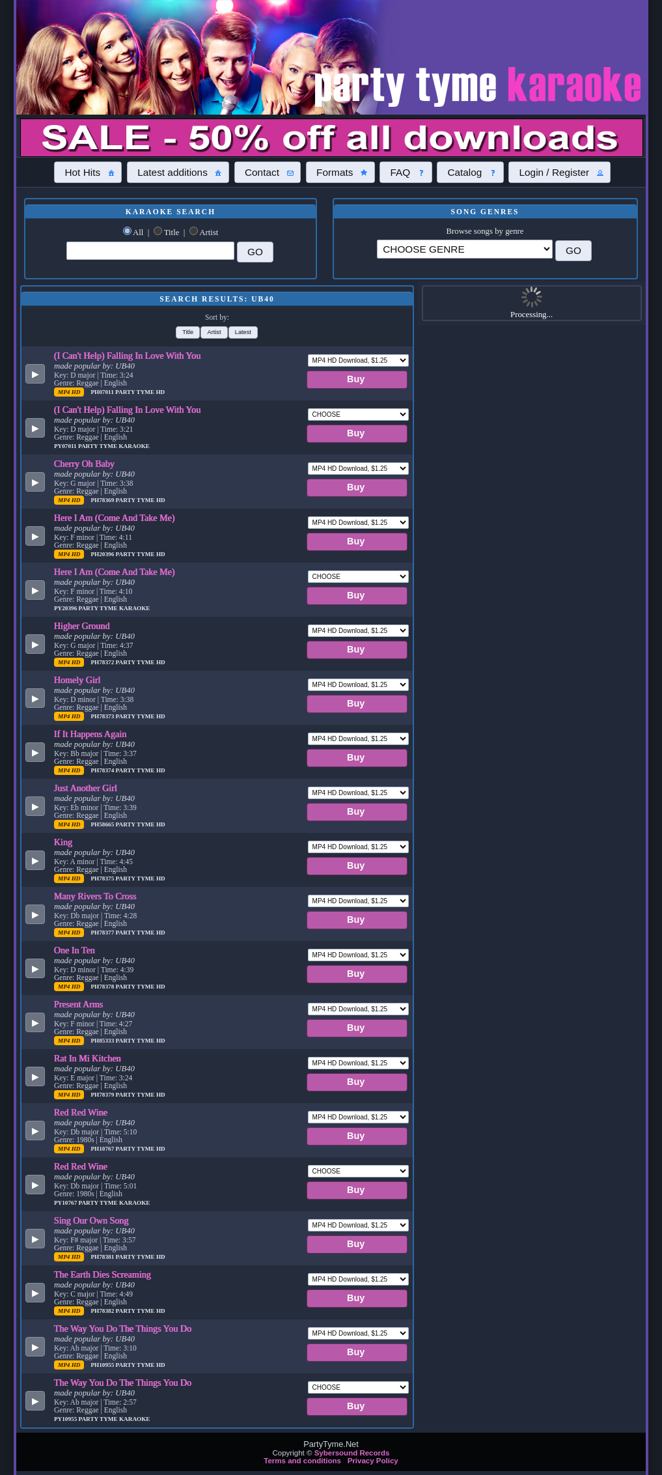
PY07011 (66, 446)
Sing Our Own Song (91, 1220)
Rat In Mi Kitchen (87, 1058)
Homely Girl (77, 680)
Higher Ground (82, 626)
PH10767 (102, 1148)
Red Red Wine (80, 1112)
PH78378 (102, 986)
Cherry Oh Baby (84, 463)
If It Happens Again (90, 734)
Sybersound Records (352, 1453)
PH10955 (102, 1365)
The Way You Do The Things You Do (122, 1328)
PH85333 (102, 1040)
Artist (208, 232)
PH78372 (102, 662)
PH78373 (102, 716)
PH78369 (102, 500)
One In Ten (74, 950)
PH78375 (102, 878)
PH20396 (102, 554)
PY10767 (66, 1203)
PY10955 (66, 1419)
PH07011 (102, 392)
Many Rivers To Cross (95, 896)
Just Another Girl (85, 788)
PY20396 (66, 608)
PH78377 (102, 932)
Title (172, 232)
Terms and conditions (302, 1461)
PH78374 (102, 770)
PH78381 (102, 1257)
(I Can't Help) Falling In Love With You (127, 355)
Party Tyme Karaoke (114, 446)
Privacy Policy (373, 1461)
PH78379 (102, 1094)
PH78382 (102, 1311)
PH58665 (102, 824)
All (138, 232)
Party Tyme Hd (140, 392)
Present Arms (78, 1004)
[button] (88, 172)
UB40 (125, 366)
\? (464, 249)
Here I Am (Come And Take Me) (114, 518)
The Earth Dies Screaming (102, 1274)
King (63, 842)
